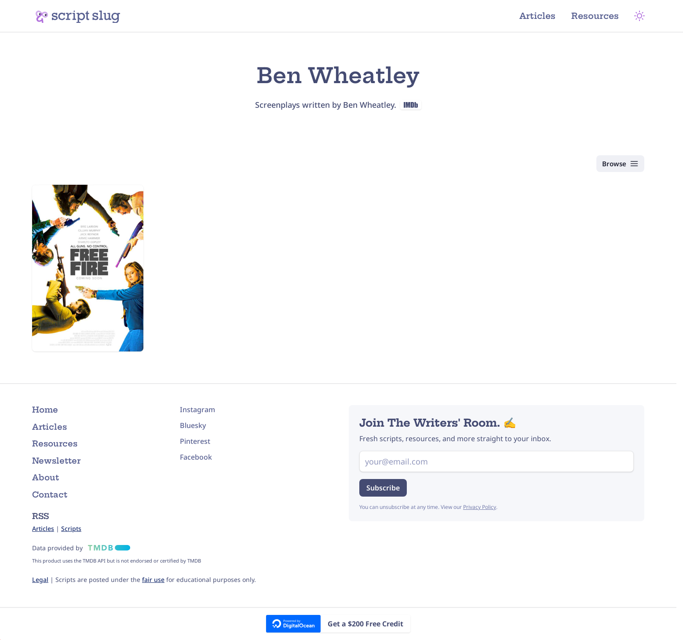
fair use (153, 579)
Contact (49, 495)
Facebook (196, 457)
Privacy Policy (479, 507)
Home (45, 410)
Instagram (197, 409)
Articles (541, 16)
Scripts (71, 528)
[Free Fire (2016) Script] (87, 268)
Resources (598, 16)
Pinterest (195, 441)
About (45, 477)
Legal (40, 579)
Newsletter (56, 461)
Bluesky (193, 425)
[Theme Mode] (642, 16)
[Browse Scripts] (618, 163)
